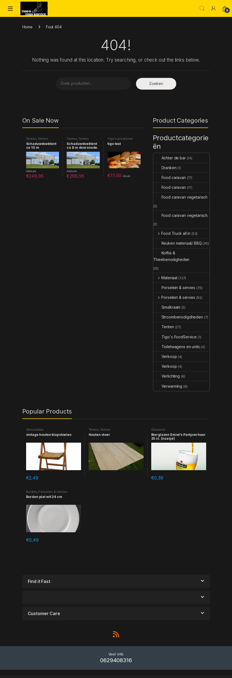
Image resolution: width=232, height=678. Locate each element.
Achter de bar (169, 158)
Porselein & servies (174, 287)
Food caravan (169, 177)
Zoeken (156, 83)
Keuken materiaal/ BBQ (177, 243)
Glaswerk (158, 429)
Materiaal (165, 277)
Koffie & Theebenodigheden (171, 256)
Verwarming (167, 386)
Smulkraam (167, 307)
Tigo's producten (120, 139)
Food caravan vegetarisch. (181, 215)
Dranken (165, 167)
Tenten (31, 139)
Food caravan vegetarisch (180, 197)
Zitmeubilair (35, 429)
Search (202, 8)
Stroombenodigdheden (178, 317)
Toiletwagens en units (176, 346)
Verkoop (165, 356)
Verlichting (166, 376)
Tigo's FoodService (175, 337)
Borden (31, 492)
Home (27, 27)
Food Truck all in (171, 233)
